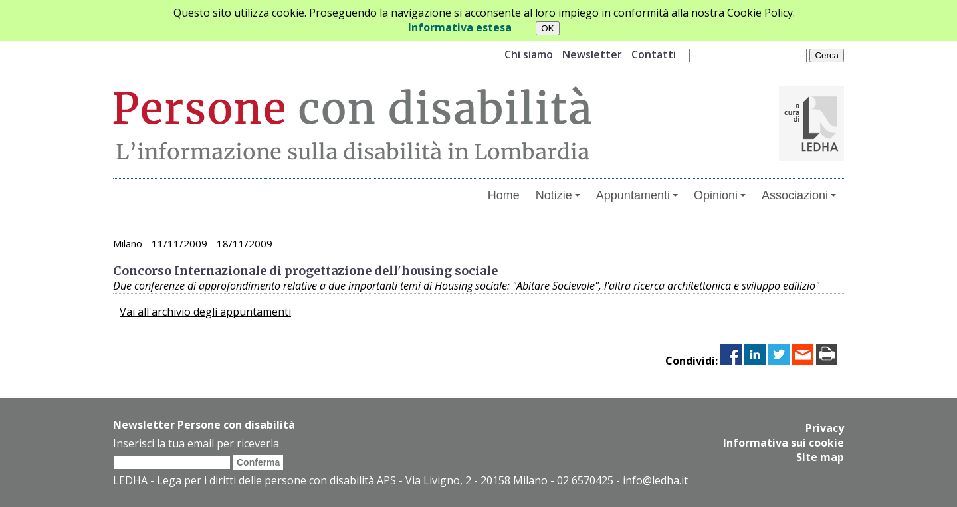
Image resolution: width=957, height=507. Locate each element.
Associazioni (799, 195)
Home (504, 195)
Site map (820, 457)
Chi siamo (528, 54)
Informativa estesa (460, 27)
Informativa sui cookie (783, 442)
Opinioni (720, 195)
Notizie (558, 195)
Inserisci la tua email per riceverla (196, 443)
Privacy (824, 428)
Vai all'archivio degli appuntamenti (205, 311)
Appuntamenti (637, 195)
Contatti (653, 54)
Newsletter (592, 54)
